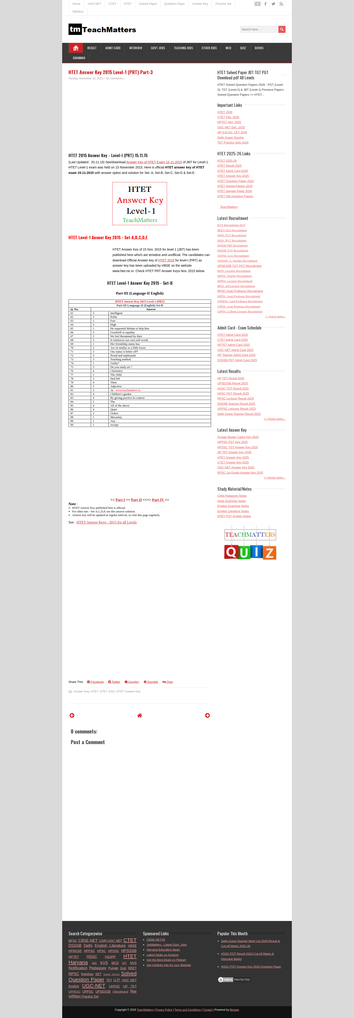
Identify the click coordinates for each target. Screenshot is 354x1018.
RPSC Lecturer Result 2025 (235, 398)
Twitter (114, 682)
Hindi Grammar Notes (231, 501)
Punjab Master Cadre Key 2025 (237, 437)
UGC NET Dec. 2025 (231, 127)
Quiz (243, 47)
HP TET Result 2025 (230, 378)
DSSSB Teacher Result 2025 (236, 403)
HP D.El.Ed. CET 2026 (232, 132)
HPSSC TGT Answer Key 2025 (237, 447)
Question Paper (174, 3)
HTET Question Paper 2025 (235, 181)
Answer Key (200, 3)
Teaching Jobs (183, 47)
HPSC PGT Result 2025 (233, 393)
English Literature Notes (233, 511)
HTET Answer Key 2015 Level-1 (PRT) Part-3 (111, 71)
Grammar (79, 57)
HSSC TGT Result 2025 (233, 388)
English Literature (110, 945)
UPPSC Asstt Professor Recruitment (238, 306)
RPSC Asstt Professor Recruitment (240, 291)
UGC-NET (94, 3)
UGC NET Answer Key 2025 (235, 467)
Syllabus (78, 11)
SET (98, 974)
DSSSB (75, 945)
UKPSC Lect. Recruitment (233, 255)
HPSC (101, 951)
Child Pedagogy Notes (232, 495)
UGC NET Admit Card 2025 (235, 350)
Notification (78, 968)
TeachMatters (229, 207)
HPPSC (89, 951)
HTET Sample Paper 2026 (234, 191)
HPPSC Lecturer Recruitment (235, 281)
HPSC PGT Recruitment (231, 235)
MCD (115, 963)
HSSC (91, 957)
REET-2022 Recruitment (232, 230)
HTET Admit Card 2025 (232, 334)
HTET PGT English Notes (234, 516)
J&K (94, 963)
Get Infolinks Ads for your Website (169, 965)
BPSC (73, 941)
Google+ (132, 682)
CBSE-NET (88, 940)
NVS (133, 963)
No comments (114, 78)
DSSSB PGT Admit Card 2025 (237, 360)
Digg (167, 682)
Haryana (78, 962)
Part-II (136, 500)
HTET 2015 (166, 260)
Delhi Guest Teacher (230, 137)
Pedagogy (97, 968)
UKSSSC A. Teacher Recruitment (237, 260)
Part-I (120, 500)
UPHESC (74, 991)
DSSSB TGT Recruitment (232, 250)
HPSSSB (129, 951)
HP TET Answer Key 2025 (234, 452)
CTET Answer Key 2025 (233, 462)
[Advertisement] (140, 114)
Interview (135, 47)
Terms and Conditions (188, 1009)
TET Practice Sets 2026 (232, 142)
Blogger (234, 1009)
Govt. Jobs (158, 47)
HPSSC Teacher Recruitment (234, 276)
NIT (124, 963)
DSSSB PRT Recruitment (232, 245)
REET (132, 968)
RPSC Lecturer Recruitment (234, 271)
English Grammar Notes (233, 506)
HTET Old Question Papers (235, 196)
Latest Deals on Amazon (163, 955)
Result (91, 47)
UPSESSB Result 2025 (232, 383)
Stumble (151, 682)
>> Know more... (275, 316)
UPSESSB (103, 991)
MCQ (228, 47)
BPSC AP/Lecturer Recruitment (236, 286)
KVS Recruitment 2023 (231, 225)
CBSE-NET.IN (156, 939)
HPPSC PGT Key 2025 (232, 442)
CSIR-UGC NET (110, 941)
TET (109, 980)
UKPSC (114, 986)
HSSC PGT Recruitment (231, 240)
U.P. (116, 980)
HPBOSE (75, 951)
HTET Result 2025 (229, 165)
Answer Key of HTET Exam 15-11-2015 (154, 162)
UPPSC (87, 991)
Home (76, 3)
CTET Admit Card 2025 (232, 339)
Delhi (88, 945)
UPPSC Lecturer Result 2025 (236, 408)
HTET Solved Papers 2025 (234, 186)
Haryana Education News (163, 949)
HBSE (132, 945)
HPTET (74, 957)
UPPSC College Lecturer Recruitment (239, 311)
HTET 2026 (224, 112)
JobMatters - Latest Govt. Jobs (167, 944)
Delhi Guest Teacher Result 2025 (239, 414)
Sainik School (111, 974)
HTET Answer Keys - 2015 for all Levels (107, 522)
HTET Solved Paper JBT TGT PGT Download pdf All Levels (242, 74)
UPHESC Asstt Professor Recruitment (240, 301)
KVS (104, 963)
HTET (128, 3)
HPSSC (113, 951)
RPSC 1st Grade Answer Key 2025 (240, 472)
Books (259, 47)
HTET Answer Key (128, 691)
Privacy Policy (163, 1009)
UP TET (130, 986)
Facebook (95, 682)
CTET (112, 3)
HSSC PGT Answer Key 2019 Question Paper (251, 966)
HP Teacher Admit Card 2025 (236, 355)
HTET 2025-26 (227, 160)
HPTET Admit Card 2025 (233, 344)
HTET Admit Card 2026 (232, 171)
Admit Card (112, 47)
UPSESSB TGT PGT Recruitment (239, 266)
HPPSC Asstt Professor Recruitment (238, 296)
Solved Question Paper (103, 976)
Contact (207, 1009)
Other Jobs (209, 47)
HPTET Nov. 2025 (229, 122)
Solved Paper (148, 3)
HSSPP (110, 957)
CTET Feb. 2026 (228, 117)
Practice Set (223, 3)
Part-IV (158, 500)
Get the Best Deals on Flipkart (166, 960)
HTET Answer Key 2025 (233, 176)
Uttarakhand (120, 991)
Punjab (113, 968)
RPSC (74, 974)
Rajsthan (87, 974)
